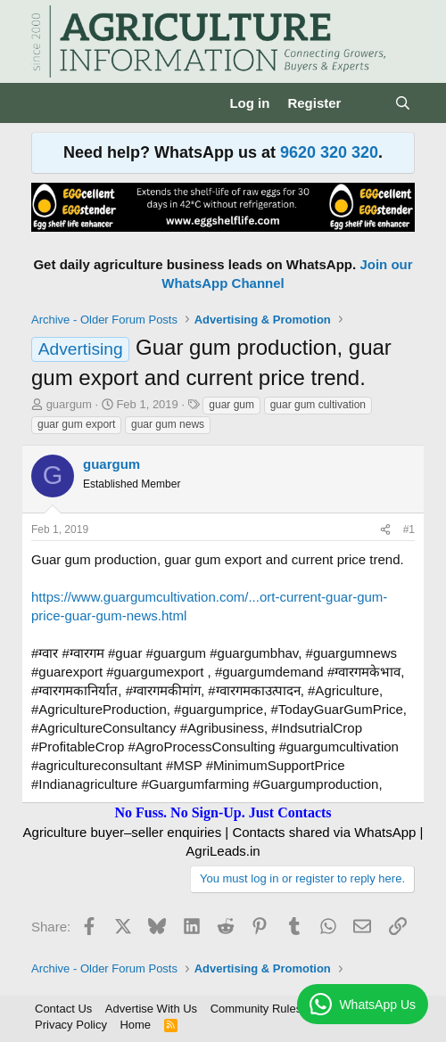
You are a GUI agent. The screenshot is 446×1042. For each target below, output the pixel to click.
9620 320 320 (329, 152)
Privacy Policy (71, 1024)
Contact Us (63, 1008)
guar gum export (76, 424)
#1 (409, 529)
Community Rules (256, 1008)
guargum (69, 404)
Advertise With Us (151, 1008)
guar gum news (167, 424)
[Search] (402, 102)
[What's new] (367, 102)
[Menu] (47, 103)
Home (135, 1024)
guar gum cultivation (318, 404)
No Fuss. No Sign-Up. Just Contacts (222, 812)
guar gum (231, 404)
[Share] (385, 530)
